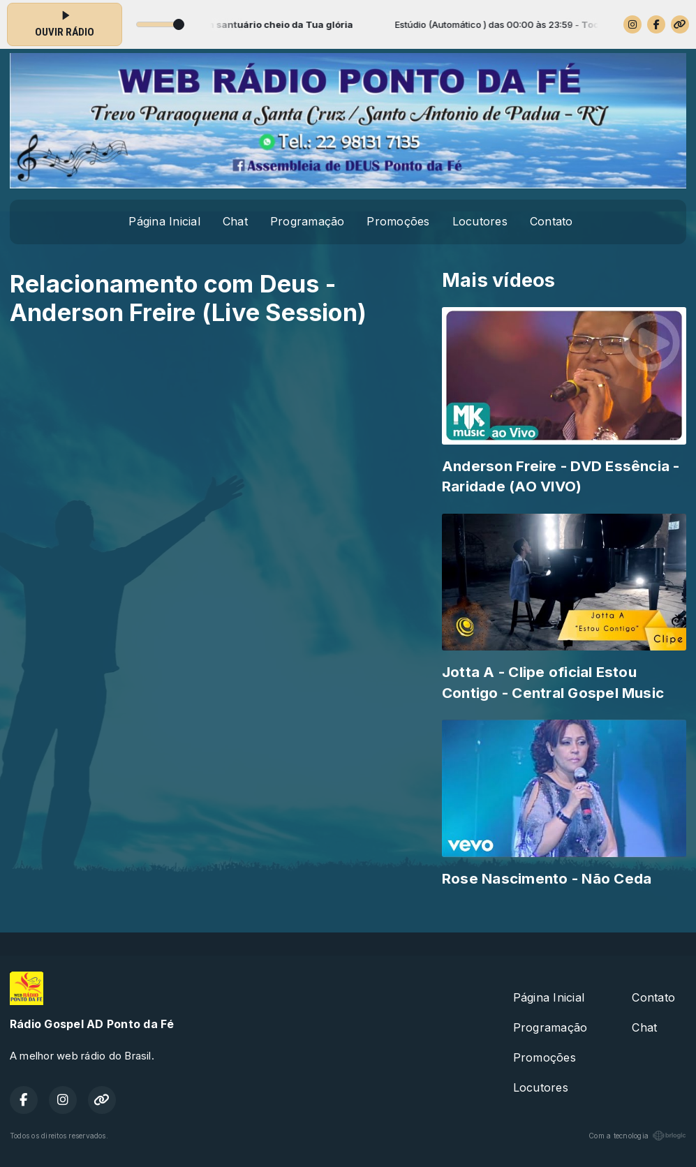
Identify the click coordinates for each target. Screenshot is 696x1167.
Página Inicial (164, 221)
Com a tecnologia (637, 1135)
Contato (551, 221)
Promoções (397, 221)
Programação (307, 221)
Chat (235, 221)
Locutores (480, 221)
